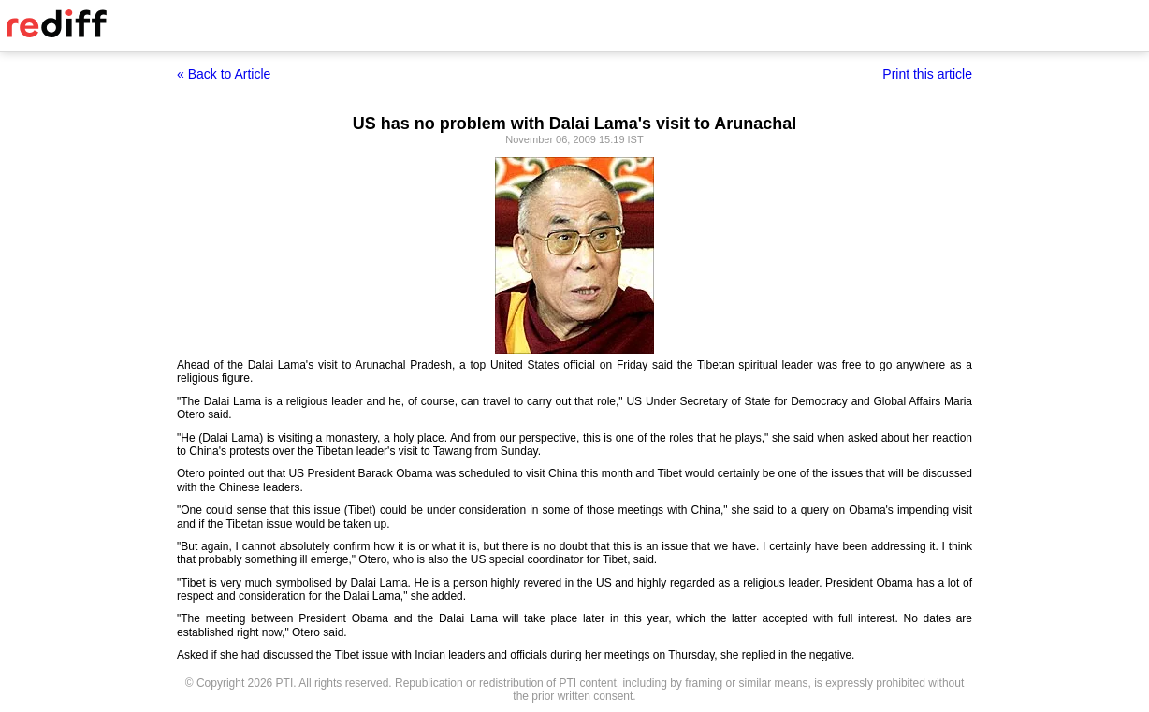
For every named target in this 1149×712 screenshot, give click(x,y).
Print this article (927, 73)
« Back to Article (223, 73)
